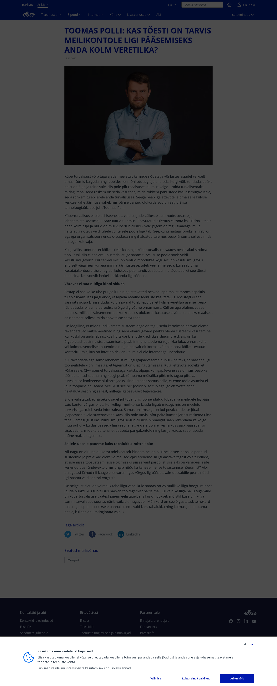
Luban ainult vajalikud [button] (196, 678)
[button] (246, 644)
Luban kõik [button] (237, 678)
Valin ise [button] (155, 678)
